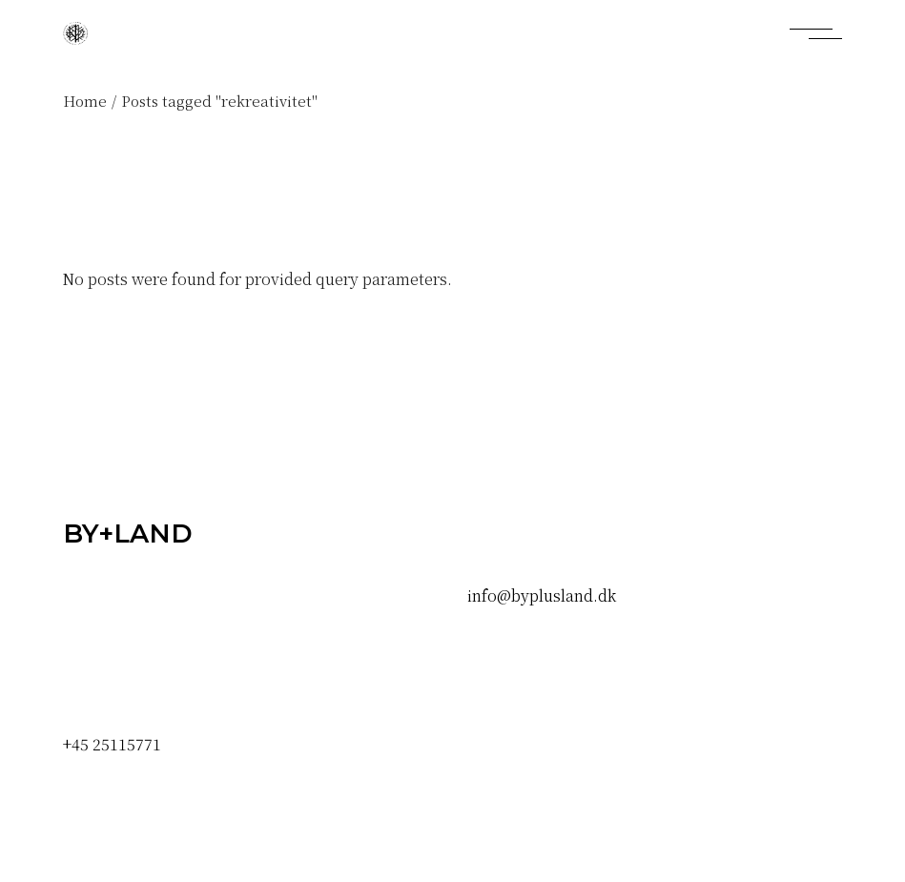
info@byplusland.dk (541, 595)
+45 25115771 (112, 744)
